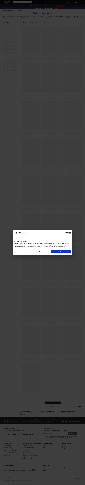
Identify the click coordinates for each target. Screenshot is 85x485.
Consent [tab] (23, 237)
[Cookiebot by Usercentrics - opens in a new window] (65, 233)
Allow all (61, 251)
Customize (42, 251)
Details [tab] (42, 237)
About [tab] (62, 237)
